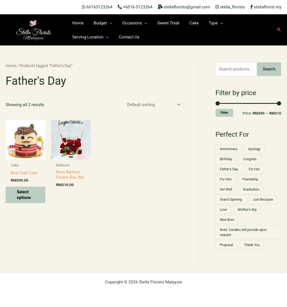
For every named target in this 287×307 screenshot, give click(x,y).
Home (11, 65)
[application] (107, 23)
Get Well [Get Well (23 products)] (226, 189)
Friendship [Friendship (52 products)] (250, 179)
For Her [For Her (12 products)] (254, 169)
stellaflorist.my (267, 7)
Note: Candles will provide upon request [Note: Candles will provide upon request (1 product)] (243, 232)
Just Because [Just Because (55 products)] (263, 199)
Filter (224, 112)
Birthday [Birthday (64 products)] (226, 159)
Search (269, 69)
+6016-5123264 (137, 7)
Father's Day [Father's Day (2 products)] (229, 169)
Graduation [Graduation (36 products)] (251, 189)
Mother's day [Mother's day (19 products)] (247, 210)
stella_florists (232, 7)
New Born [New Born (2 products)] (227, 220)
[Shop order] (153, 104)
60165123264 (99, 7)
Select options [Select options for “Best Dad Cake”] (24, 195)
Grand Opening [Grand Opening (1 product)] (231, 199)
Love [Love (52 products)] (223, 210)
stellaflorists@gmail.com (186, 7)
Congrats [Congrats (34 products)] (250, 159)
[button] (278, 30)
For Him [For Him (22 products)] (226, 179)
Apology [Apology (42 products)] (254, 149)
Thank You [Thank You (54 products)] (252, 245)
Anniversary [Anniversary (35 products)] (228, 149)
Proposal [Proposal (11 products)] (226, 245)
